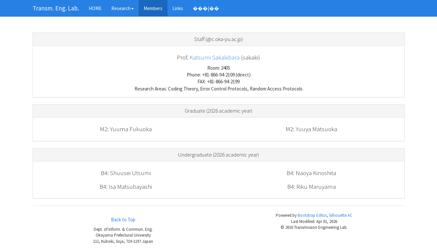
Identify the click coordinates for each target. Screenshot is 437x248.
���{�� (206, 8)
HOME (95, 8)
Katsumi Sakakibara (215, 57)
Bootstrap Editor (312, 215)
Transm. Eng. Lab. (56, 8)
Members (153, 8)
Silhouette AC (340, 215)
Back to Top (123, 219)
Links (177, 8)
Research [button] (122, 8)
